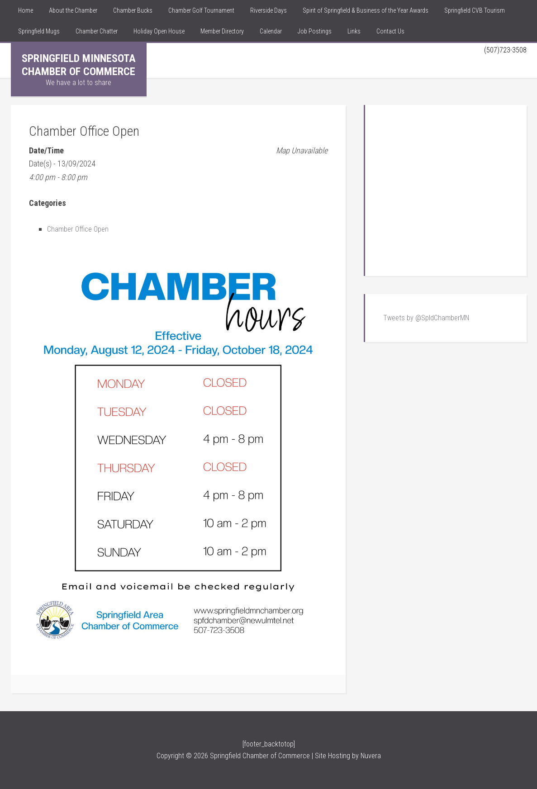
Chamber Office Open (80, 228)
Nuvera (371, 755)
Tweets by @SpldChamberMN (426, 318)
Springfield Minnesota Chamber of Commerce (79, 65)
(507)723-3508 (503, 49)
